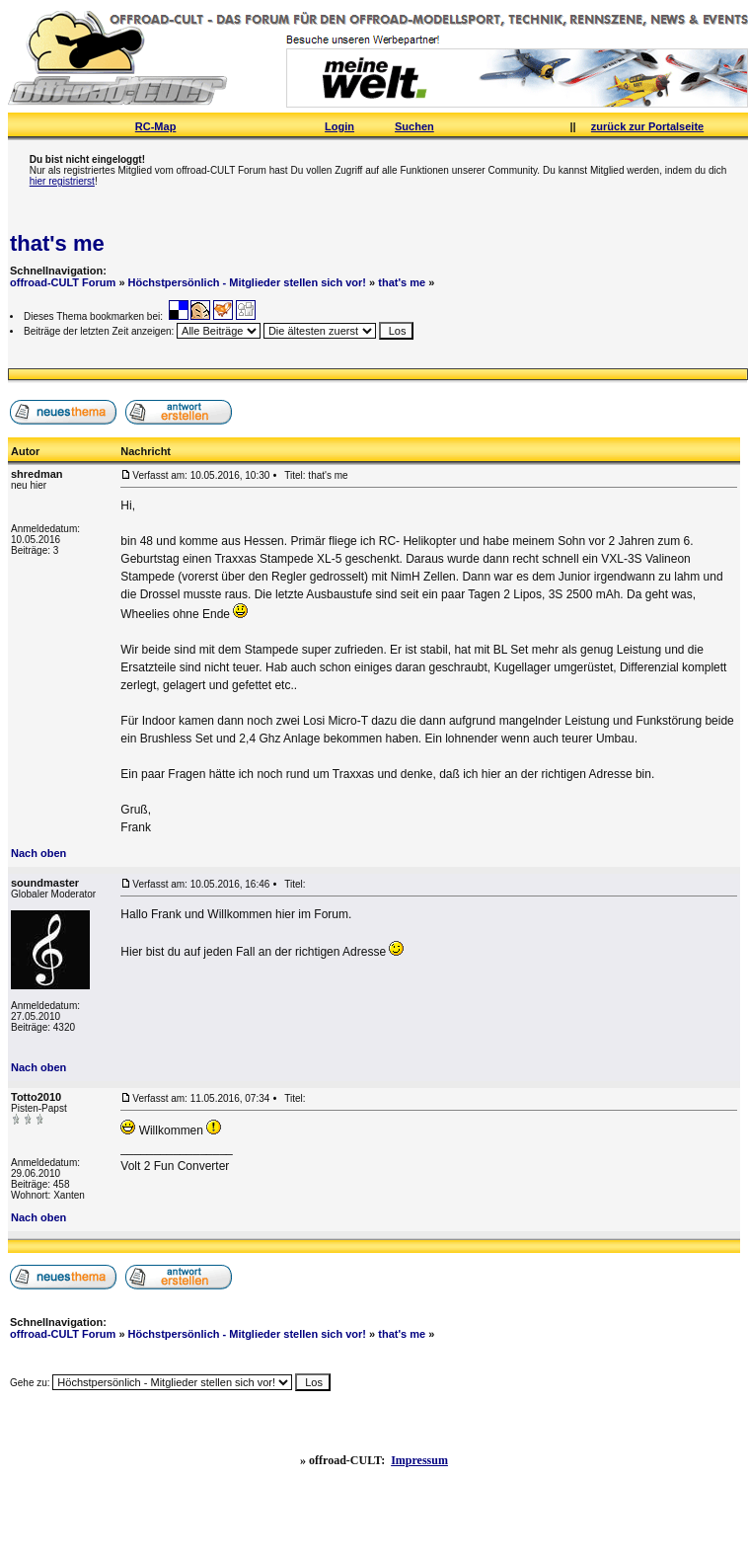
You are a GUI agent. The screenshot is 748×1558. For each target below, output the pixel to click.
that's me (57, 243)
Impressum (419, 1460)
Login (339, 126)
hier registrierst (62, 181)
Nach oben (38, 853)
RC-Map (156, 126)
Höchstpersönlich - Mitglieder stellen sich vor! (247, 282)
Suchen (414, 126)
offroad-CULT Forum (62, 282)
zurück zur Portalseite (647, 126)
